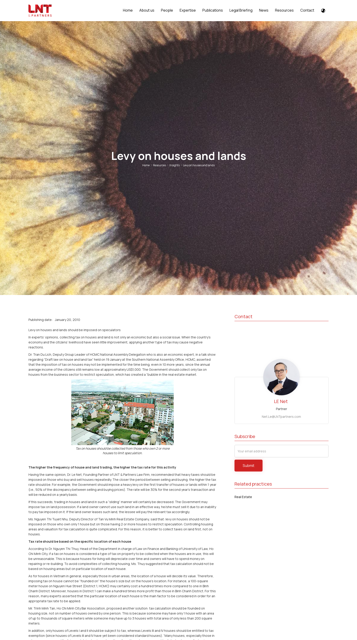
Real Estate (243, 497)
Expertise (188, 10)
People (167, 10)
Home (128, 10)
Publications (212, 10)
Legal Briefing (241, 10)
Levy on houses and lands (199, 165)
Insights (174, 165)
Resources (284, 10)
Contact (307, 10)
